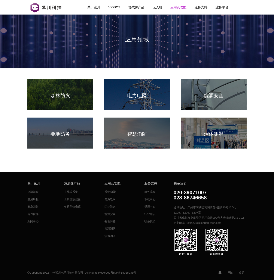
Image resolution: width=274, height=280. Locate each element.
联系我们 (149, 221)
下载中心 (149, 199)
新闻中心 (33, 221)
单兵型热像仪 (72, 206)
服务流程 (149, 191)
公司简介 (33, 191)
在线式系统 (71, 191)
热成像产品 (136, 7)
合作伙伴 (33, 214)
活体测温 (110, 236)
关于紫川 (93, 7)
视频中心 (149, 206)
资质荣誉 (33, 206)
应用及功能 (178, 7)
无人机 (157, 7)
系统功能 (110, 191)
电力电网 (110, 199)
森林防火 (110, 206)
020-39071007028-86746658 (190, 195)
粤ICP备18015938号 (123, 272)
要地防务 (110, 221)
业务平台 (222, 7)
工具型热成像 (72, 199)
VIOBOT (114, 7)
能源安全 (110, 214)
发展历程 (33, 199)
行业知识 (149, 214)
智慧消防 (110, 228)
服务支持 (201, 7)
